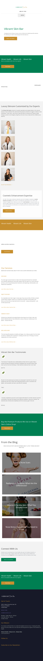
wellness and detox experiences (7, 244)
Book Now (7, 66)
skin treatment (26, 202)
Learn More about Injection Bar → (8, 307)
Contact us (11, 555)
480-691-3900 (4, 610)
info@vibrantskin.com (6, 612)
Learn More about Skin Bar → (8, 289)
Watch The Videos (11, 38)
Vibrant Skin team (7, 110)
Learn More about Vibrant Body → (9, 325)
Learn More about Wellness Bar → (9, 342)
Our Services (7, 251)
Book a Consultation (8, 559)
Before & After (9, 210)
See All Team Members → (7, 184)
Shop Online (7, 428)
